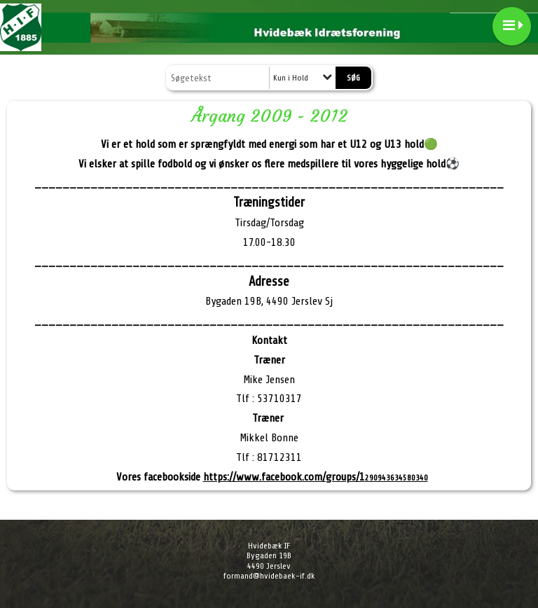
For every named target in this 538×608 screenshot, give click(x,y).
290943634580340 (315, 478)
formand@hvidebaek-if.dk (269, 576)
